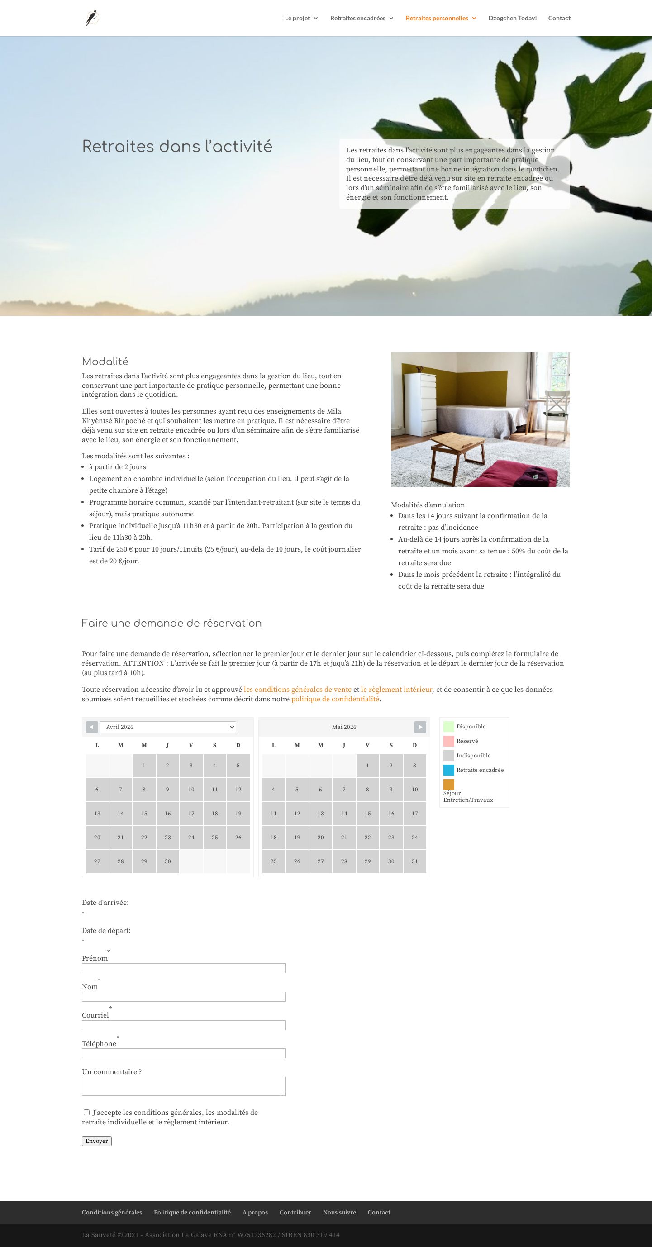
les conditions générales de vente (298, 689)
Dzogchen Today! (513, 18)
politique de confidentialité (335, 699)
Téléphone (100, 1040)
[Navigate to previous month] (92, 727)
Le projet (297, 18)
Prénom (96, 955)
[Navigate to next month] (420, 727)
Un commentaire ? (112, 1071)
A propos (255, 1213)
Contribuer (295, 1213)
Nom (91, 983)
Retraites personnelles (437, 18)
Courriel (97, 1012)
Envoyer (97, 1141)
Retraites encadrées (357, 18)
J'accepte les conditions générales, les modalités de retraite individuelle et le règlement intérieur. (170, 1117)
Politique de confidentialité (192, 1213)
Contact (559, 18)
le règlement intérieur (396, 689)
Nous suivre (339, 1213)
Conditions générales (112, 1213)
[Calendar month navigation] (168, 727)
